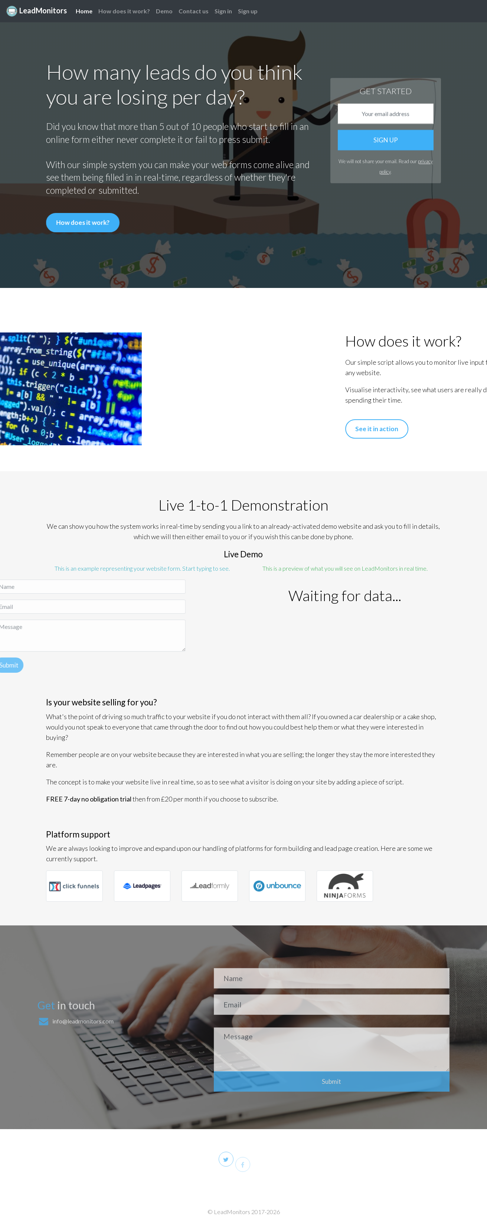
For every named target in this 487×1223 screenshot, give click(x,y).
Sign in (223, 10)
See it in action (437, 429)
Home (84, 10)
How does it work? (124, 10)
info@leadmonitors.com (83, 1081)
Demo (164, 10)
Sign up (248, 10)
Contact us (194, 10)
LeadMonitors (36, 11)
